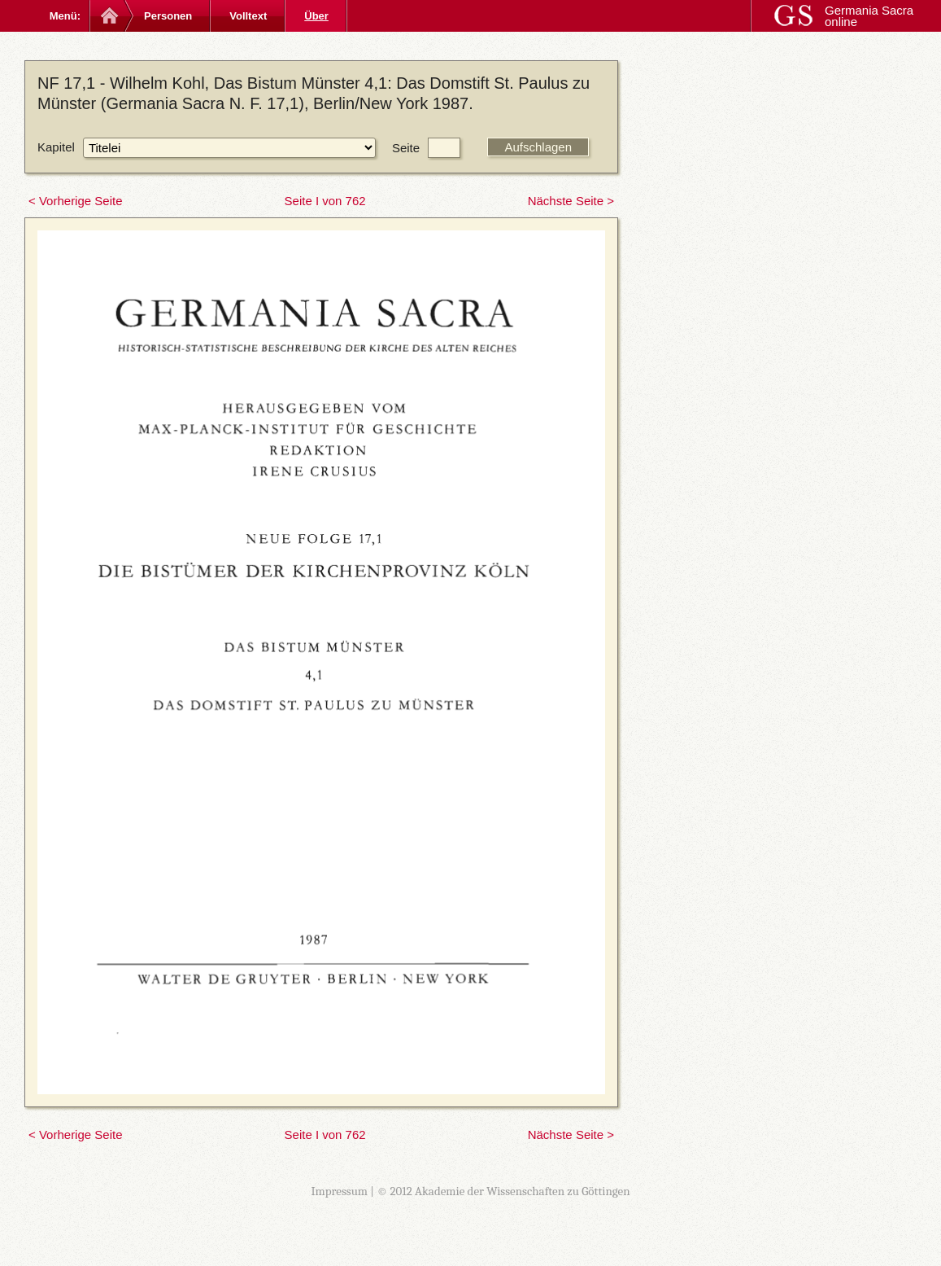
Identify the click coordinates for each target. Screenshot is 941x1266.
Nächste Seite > (571, 201)
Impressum (339, 1191)
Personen (168, 16)
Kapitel (56, 147)
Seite (406, 148)
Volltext (248, 16)
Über (316, 16)
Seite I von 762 (325, 201)
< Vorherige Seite (75, 201)
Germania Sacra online (869, 15)
